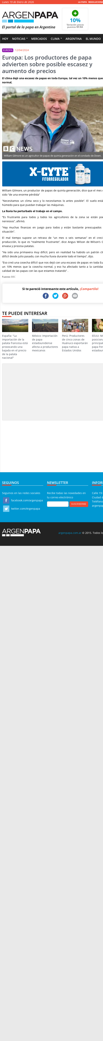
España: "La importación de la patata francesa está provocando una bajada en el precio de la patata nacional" (15, 339)
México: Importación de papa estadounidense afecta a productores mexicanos (45, 335)
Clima (55, 39)
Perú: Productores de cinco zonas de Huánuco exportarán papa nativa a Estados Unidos (75, 335)
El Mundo (93, 39)
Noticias (18, 39)
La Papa (82, 2)
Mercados (39, 39)
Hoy (5, 39)
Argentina (74, 39)
